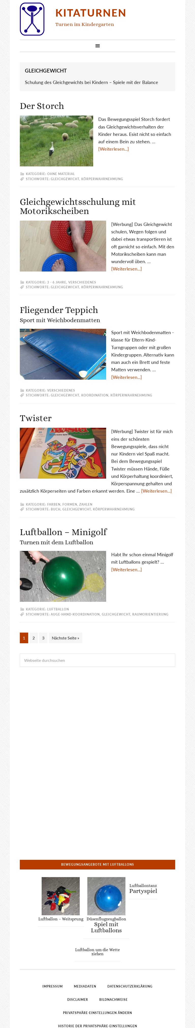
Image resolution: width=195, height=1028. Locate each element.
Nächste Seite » (65, 637)
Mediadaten (85, 953)
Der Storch (42, 106)
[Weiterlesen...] (113, 149)
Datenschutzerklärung (130, 953)
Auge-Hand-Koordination (75, 614)
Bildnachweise (113, 966)
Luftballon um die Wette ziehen (97, 918)
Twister (36, 418)
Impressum (52, 953)
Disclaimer (77, 966)
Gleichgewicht (65, 179)
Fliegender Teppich (60, 314)
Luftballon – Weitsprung (60, 885)
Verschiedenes (82, 282)
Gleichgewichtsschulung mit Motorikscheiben (78, 206)
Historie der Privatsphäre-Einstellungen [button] (97, 993)
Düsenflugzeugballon (106, 891)
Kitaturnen (91, 13)
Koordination (94, 395)
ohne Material (61, 174)
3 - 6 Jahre (56, 282)
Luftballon (58, 609)
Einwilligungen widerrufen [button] (97, 1006)
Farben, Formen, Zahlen (69, 504)
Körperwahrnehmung (102, 179)
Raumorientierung (150, 614)
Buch (55, 509)
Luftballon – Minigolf (63, 536)
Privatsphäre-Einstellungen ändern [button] (97, 979)
